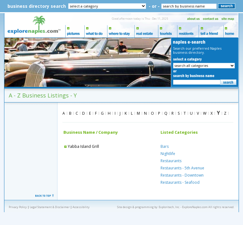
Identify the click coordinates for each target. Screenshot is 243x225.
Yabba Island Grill (81, 146)
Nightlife (168, 153)
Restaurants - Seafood (180, 182)
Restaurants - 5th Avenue (182, 168)
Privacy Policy (18, 207)
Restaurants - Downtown (182, 175)
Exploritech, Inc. (169, 207)
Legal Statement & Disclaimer (50, 207)
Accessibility (81, 207)
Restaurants (171, 160)
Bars (165, 146)
